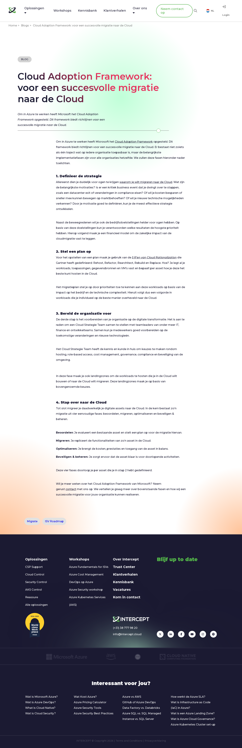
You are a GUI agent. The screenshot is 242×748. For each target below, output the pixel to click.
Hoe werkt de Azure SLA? (188, 696)
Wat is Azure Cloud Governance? (193, 719)
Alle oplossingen (36, 604)
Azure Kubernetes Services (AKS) (87, 601)
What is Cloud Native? (40, 707)
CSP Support (34, 567)
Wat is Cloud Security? (40, 713)
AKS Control (33, 589)
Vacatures (122, 590)
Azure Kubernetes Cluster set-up (193, 724)
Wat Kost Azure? (85, 696)
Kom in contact (126, 597)
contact (71, 489)
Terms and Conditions (129, 740)
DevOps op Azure (81, 582)
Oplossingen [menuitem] (34, 10)
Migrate (32, 521)
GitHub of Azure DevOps (139, 702)
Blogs (25, 25)
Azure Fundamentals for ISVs (88, 567)
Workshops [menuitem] (62, 10)
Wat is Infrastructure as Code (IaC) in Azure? (190, 705)
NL (210, 10)
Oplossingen (36, 559)
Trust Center (124, 567)
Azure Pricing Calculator (90, 702)
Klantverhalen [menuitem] (115, 10)
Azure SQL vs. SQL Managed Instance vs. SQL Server (141, 716)
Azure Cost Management (86, 574)
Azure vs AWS (131, 696)
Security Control (36, 582)
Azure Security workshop (86, 589)
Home (12, 25)
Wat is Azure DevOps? (40, 702)
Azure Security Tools (87, 707)
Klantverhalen (125, 574)
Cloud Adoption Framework (134, 141)
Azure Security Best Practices (93, 713)
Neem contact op (172, 10)
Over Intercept (126, 559)
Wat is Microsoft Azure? (41, 696)
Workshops (79, 559)
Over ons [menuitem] (140, 10)
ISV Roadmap (54, 521)
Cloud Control (34, 574)
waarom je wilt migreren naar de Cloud (145, 182)
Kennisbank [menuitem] (87, 10)
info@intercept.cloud (127, 634)
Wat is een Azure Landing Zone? (193, 713)
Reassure (31, 597)
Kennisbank (123, 582)
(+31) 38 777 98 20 (125, 627)
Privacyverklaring (155, 740)
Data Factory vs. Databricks (141, 707)
